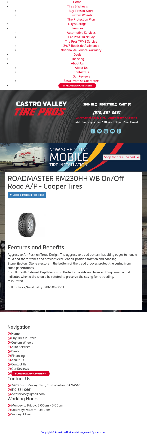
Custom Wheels (81, 15)
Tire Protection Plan (81, 19)
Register (108, 104)
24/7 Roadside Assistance (81, 45)
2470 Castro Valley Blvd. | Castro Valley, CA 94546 (106, 117)
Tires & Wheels (77, 6)
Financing (77, 59)
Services (77, 28)
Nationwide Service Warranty (81, 50)
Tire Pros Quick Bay (81, 37)
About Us (77, 63)
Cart (125, 104)
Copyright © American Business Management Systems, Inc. (73, 432)
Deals (77, 54)
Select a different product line (27, 195)
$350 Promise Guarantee (81, 80)
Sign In (90, 104)
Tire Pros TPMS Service (81, 41)
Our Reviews (81, 76)
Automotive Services (81, 32)
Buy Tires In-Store (81, 10)
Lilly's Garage (77, 24)
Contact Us (81, 72)
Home (77, 2)
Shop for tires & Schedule (121, 157)
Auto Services (20, 347)
